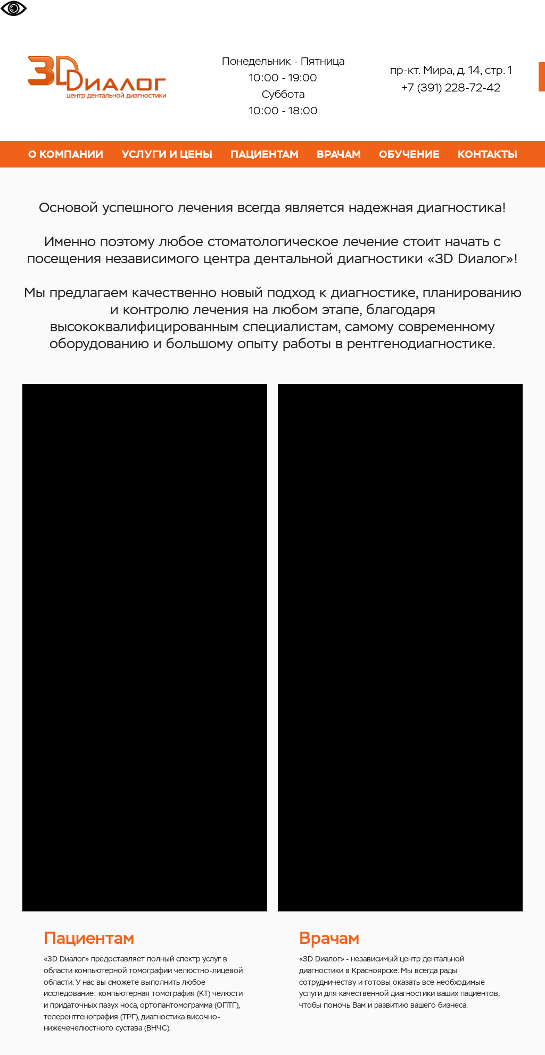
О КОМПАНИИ (65, 154)
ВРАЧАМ (339, 154)
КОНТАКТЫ (487, 154)
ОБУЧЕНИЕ (409, 154)
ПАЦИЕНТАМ (264, 154)
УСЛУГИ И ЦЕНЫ (166, 154)
